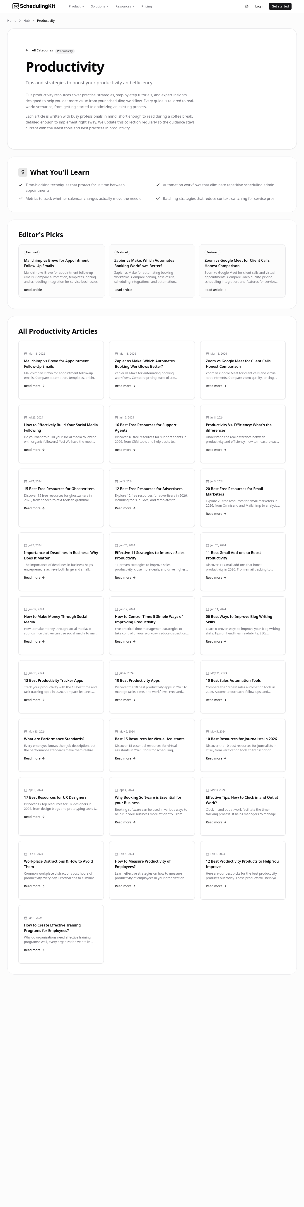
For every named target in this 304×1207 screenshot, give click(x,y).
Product (77, 6)
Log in (260, 6)
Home (11, 20)
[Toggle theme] (247, 6)
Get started (280, 6)
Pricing (146, 6)
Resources (125, 6)
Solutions (100, 6)
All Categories (39, 50)
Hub (27, 20)
